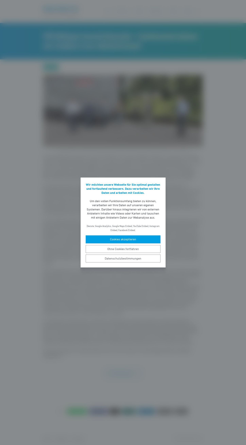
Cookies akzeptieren (123, 239)
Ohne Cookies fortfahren (123, 249)
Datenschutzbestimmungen (123, 258)
